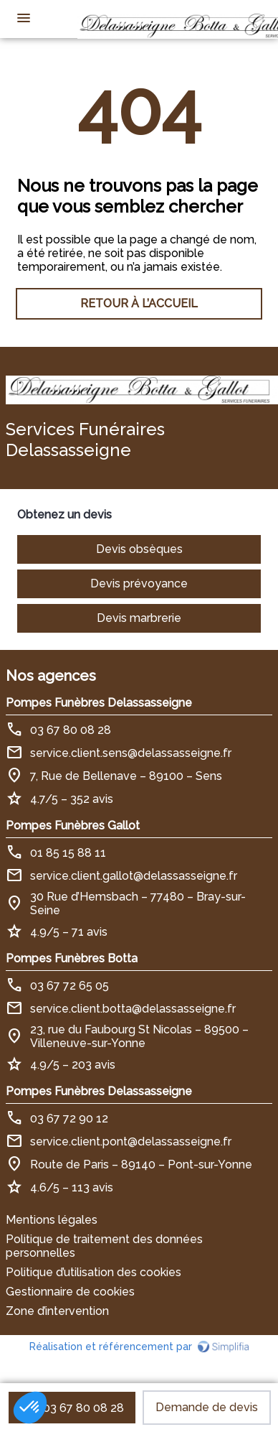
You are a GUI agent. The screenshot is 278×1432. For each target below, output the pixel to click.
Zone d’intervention (57, 1311)
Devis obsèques (139, 549)
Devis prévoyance (139, 583)
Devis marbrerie (139, 618)
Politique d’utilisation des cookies (93, 1272)
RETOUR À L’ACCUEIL (139, 303)
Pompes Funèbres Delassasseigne (99, 703)
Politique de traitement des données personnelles (104, 1246)
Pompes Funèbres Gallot (73, 825)
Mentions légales (51, 1220)
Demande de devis (206, 1407)
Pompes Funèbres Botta (72, 958)
